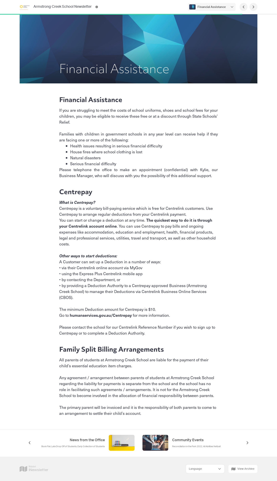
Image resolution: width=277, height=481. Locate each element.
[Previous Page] (243, 7)
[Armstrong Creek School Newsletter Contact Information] (97, 7)
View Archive (242, 469)
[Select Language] (205, 469)
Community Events (188, 440)
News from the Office (87, 440)
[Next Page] (253, 7)
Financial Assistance (212, 7)
